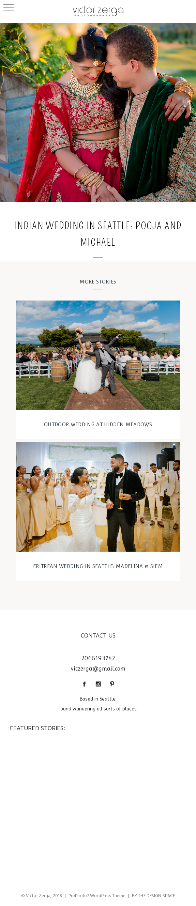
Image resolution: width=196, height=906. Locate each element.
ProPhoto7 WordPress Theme (97, 896)
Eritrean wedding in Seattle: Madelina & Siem (98, 566)
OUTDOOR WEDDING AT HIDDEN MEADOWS (98, 424)
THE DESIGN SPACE (156, 896)
